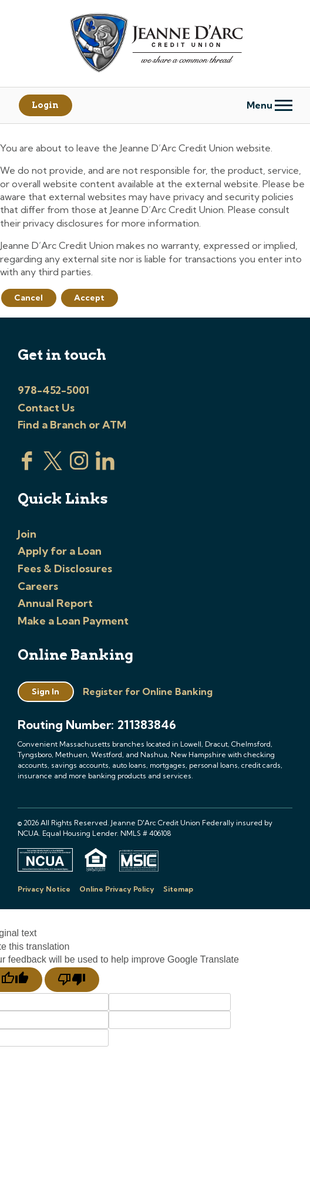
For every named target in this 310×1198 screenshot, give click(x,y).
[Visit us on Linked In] (105, 467)
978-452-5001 (53, 390)
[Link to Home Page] (155, 44)
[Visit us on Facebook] (27, 467)
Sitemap (178, 889)
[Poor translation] (71, 979)
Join (27, 534)
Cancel (28, 297)
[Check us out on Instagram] (79, 467)
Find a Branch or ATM (72, 424)
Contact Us (46, 407)
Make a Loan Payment (73, 620)
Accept (89, 297)
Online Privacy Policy (116, 889)
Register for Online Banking (148, 691)
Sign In (45, 691)
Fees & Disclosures (65, 568)
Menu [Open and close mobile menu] (269, 105)
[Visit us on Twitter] (52, 467)
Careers (38, 586)
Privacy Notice (44, 889)
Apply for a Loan (60, 551)
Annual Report (55, 603)
